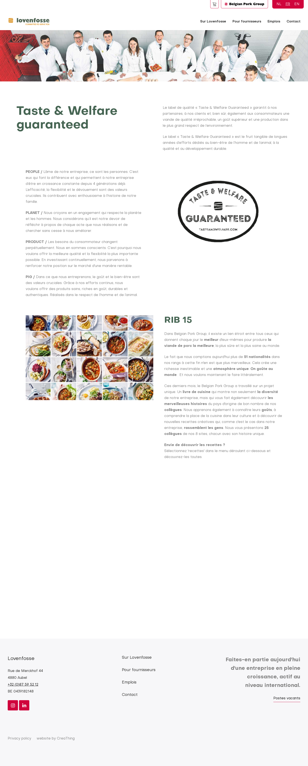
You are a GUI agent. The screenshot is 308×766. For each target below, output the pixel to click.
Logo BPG (244, 4)
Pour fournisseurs (246, 21)
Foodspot (214, 4)
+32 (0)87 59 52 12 (23, 684)
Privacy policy (19, 738)
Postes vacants (286, 698)
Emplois (274, 21)
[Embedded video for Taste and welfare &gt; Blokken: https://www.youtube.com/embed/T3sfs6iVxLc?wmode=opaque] (154, 549)
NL (279, 4)
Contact (294, 21)
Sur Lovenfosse (213, 21)
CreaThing (66, 738)
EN (296, 4)
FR (288, 4)
